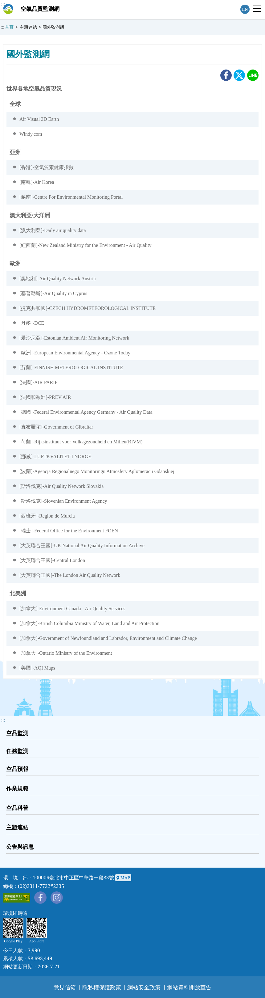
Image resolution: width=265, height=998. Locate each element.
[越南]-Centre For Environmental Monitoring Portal (71, 197)
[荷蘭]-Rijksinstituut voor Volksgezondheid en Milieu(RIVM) (80, 441)
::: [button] (3, 720)
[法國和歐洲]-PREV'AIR (45, 397)
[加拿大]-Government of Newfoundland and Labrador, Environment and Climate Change (108, 638)
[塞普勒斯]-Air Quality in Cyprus (53, 293)
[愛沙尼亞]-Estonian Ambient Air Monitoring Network (74, 337)
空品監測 (17, 733)
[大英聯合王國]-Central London (52, 560)
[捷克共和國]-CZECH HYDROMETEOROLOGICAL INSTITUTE (87, 308)
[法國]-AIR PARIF (38, 382)
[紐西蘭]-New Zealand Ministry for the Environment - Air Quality (85, 245)
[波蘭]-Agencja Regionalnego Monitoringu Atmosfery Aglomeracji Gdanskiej (96, 471)
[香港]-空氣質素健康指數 (46, 167)
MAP (123, 878)
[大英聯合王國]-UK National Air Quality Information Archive (82, 545)
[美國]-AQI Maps (37, 667)
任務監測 (17, 751)
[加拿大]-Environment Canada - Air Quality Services (72, 608)
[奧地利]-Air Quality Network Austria (57, 278)
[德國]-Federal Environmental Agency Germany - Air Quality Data (85, 412)
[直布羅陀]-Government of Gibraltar (56, 426)
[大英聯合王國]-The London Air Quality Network (69, 575)
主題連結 (28, 27)
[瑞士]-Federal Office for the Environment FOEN (68, 530)
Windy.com (30, 134)
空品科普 (17, 807)
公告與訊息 (20, 846)
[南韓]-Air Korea (36, 182)
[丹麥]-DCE (31, 323)
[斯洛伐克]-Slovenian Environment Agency (63, 501)
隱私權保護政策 (101, 987)
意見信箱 (65, 987)
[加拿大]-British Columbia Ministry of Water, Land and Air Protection (89, 623)
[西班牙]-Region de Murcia (47, 515)
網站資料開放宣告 (189, 987)
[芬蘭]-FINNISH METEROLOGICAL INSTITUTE (71, 367)
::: (3, 4)
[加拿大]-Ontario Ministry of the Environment (65, 653)
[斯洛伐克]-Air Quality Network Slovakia (61, 486)
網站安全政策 (144, 987)
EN (245, 9)
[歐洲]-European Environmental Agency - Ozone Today (74, 352)
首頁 (9, 27)
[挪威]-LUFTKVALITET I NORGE (55, 456)
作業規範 (17, 788)
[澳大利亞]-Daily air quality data (52, 230)
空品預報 (17, 768)
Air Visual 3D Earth (39, 119)
